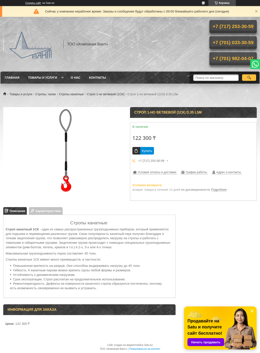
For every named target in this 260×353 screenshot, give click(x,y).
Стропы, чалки (45, 94)
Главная (12, 77)
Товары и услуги (42, 77)
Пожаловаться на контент (144, 348)
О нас (75, 77)
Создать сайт (33, 3)
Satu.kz (148, 345)
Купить (147, 151)
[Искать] (249, 77)
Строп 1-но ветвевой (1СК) (105, 94)
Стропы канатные (71, 94)
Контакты (97, 77)
